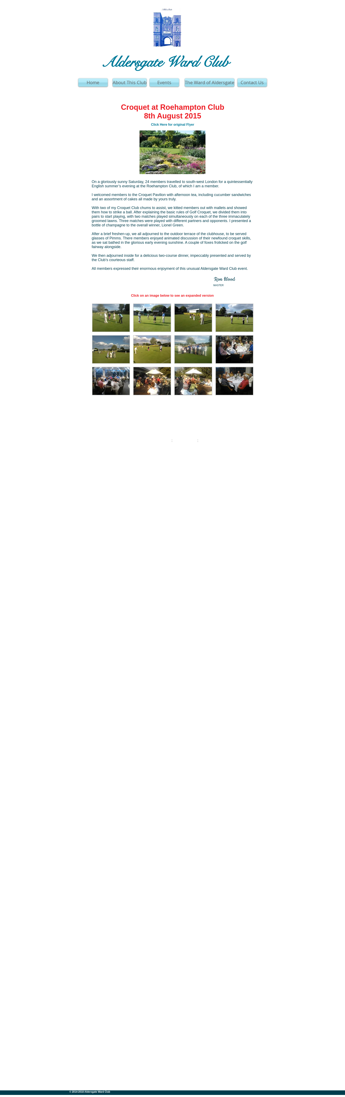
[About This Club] (130, 82)
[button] (111, 318)
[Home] (93, 82)
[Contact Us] (252, 82)
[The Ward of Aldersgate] (209, 82)
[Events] (164, 82)
